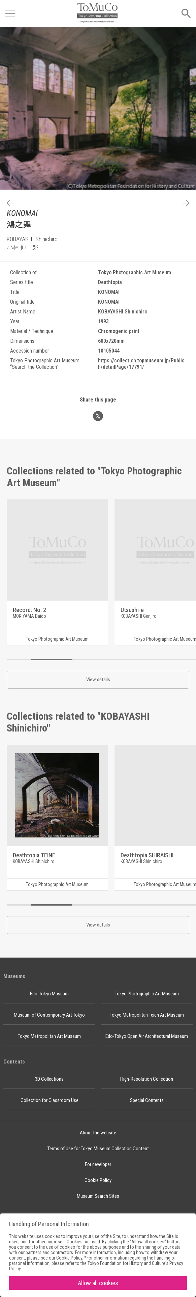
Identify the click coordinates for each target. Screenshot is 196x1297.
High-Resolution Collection (146, 1079)
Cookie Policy (98, 1180)
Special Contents (147, 1100)
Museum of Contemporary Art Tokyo (49, 1015)
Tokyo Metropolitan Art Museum (49, 1036)
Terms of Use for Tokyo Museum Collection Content (98, 1149)
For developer (98, 1164)
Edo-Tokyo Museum (49, 994)
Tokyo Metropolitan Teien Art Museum (147, 1015)
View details (98, 680)
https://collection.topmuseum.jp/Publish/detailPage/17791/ (141, 363)
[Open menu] (10, 13)
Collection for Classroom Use (49, 1100)
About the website (98, 1133)
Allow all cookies (98, 1283)
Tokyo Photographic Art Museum (147, 994)
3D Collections (49, 1079)
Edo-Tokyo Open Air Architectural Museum (146, 1036)
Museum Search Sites (98, 1196)
